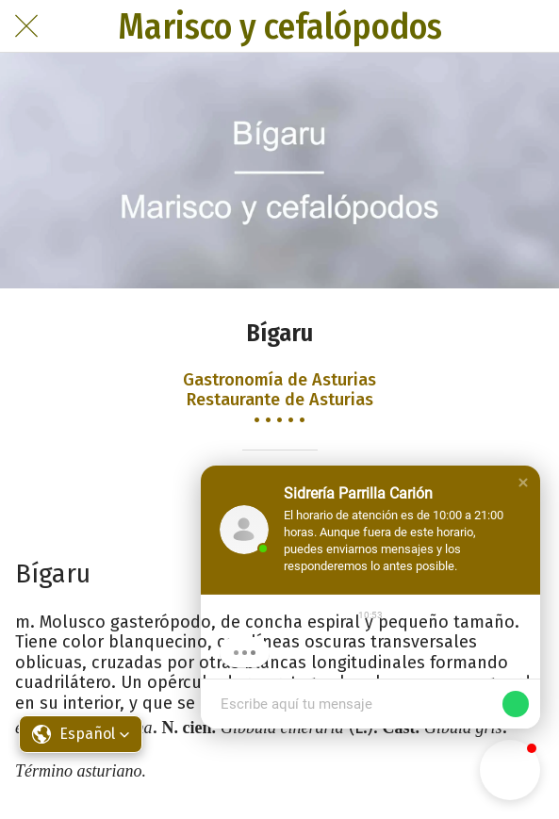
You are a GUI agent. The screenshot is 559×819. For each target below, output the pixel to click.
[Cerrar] (26, 26)
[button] (523, 482)
